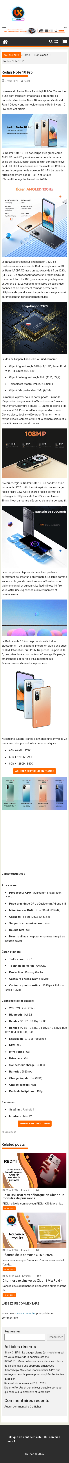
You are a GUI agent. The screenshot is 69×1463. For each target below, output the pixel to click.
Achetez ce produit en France (34, 771)
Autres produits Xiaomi (34, 1123)
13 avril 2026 (12, 1250)
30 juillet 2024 (13, 1276)
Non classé (10, 1132)
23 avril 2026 (12, 1190)
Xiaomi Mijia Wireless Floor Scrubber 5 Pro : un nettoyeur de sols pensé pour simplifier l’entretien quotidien (34, 1374)
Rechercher (12, 1331)
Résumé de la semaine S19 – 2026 (25, 1383)
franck (27, 81)
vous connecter (26, 1313)
